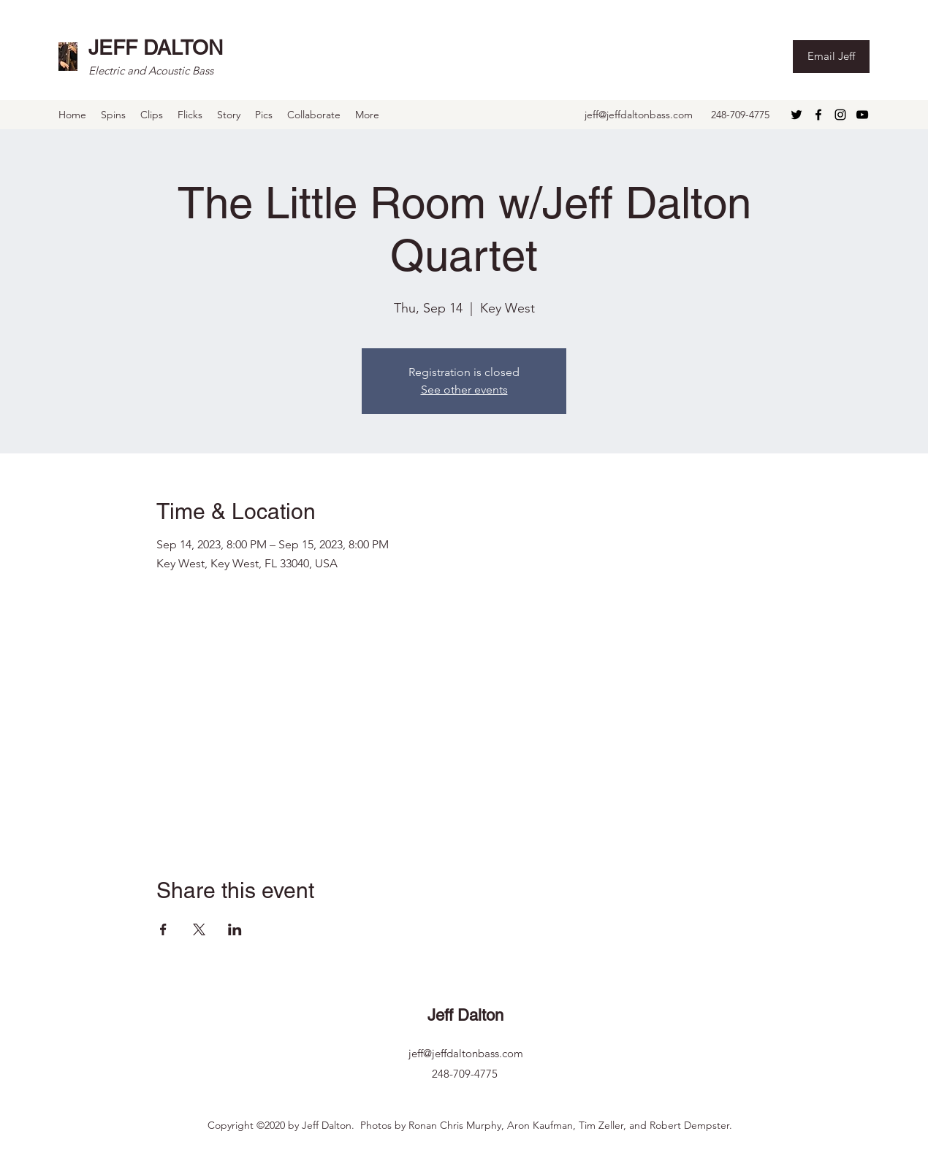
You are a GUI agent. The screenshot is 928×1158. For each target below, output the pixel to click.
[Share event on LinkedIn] (235, 929)
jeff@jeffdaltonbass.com (639, 114)
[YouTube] (862, 114)
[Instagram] (840, 114)
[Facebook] (818, 114)
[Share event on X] (199, 929)
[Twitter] (796, 114)
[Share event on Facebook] (163, 929)
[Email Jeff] (831, 56)
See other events (464, 389)
